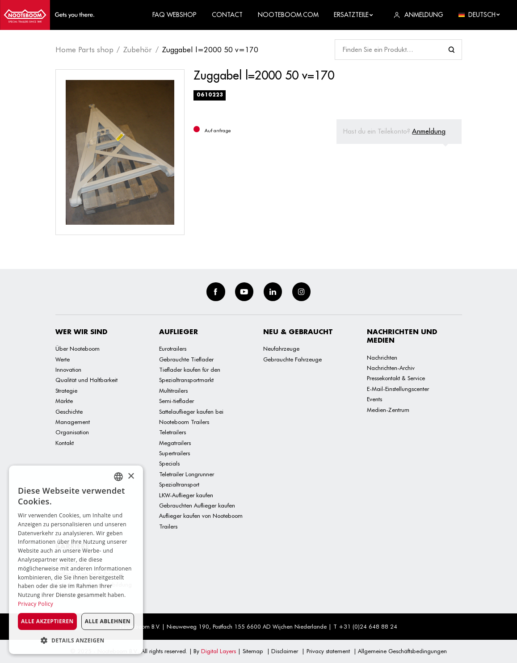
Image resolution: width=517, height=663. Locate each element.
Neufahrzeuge (281, 348)
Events (374, 399)
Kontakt (64, 442)
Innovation (68, 369)
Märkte (64, 400)
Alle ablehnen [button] (107, 621)
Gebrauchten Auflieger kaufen (197, 505)
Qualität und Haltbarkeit (86, 379)
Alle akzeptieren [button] (47, 621)
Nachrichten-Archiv (391, 367)
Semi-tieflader (176, 400)
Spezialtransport (179, 484)
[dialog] (76, 560)
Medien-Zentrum (388, 409)
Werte (62, 359)
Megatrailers (175, 442)
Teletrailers (172, 432)
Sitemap (253, 651)
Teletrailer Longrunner (186, 474)
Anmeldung (429, 131)
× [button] (130, 476)
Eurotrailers (172, 348)
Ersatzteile (354, 15)
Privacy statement (328, 651)
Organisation (72, 432)
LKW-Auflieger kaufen (186, 495)
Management (72, 421)
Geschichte (69, 411)
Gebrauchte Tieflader (186, 359)
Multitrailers (173, 390)
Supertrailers (174, 453)
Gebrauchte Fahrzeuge (292, 359)
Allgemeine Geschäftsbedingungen (402, 651)
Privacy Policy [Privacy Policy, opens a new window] (35, 604)
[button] (76, 640)
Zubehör (137, 49)
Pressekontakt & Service (396, 378)
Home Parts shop (84, 49)
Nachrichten (382, 357)
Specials (169, 463)
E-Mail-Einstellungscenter (398, 388)
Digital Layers (218, 651)
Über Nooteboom (77, 348)
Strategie (66, 390)
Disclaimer (284, 651)
